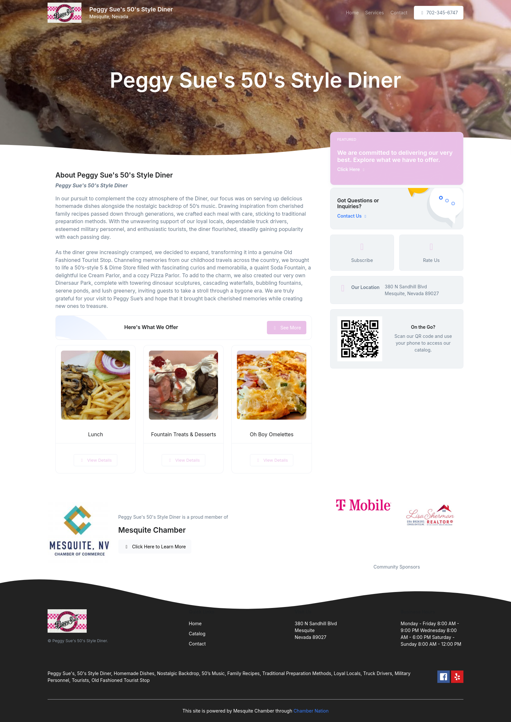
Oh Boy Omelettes (271, 434)
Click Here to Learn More (155, 546)
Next (468, 526)
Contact (398, 12)
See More (286, 327)
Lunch (95, 434)
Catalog (197, 633)
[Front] (66, 13)
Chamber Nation (311, 711)
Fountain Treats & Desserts (183, 434)
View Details (95, 460)
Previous (325, 526)
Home (352, 12)
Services (374, 12)
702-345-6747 (438, 12)
